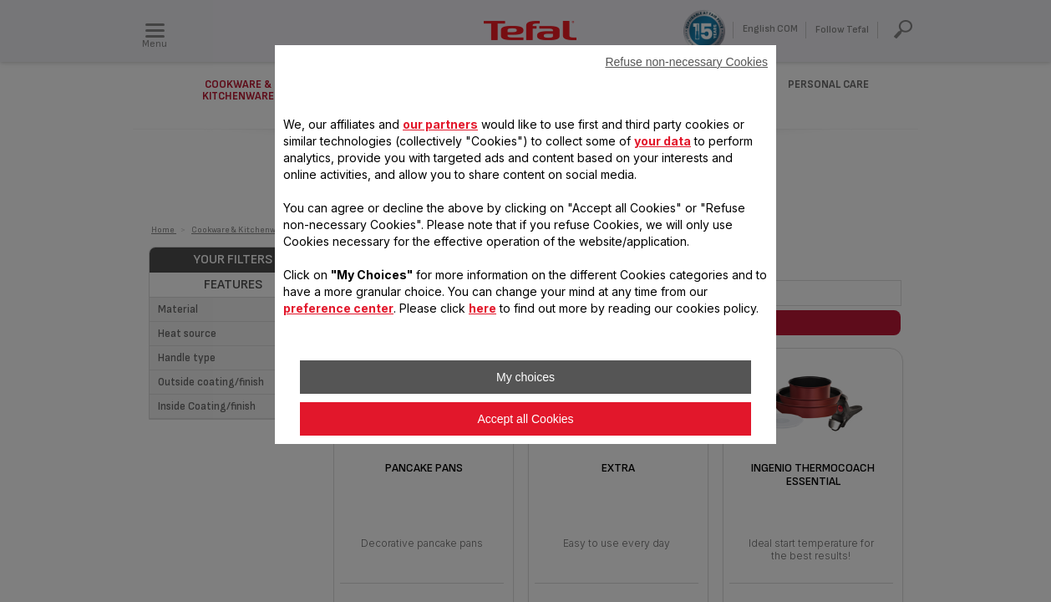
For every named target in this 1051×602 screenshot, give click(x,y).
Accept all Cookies (525, 419)
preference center (338, 308)
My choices (525, 377)
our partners (440, 124)
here (482, 308)
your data (662, 141)
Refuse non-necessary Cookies (686, 62)
